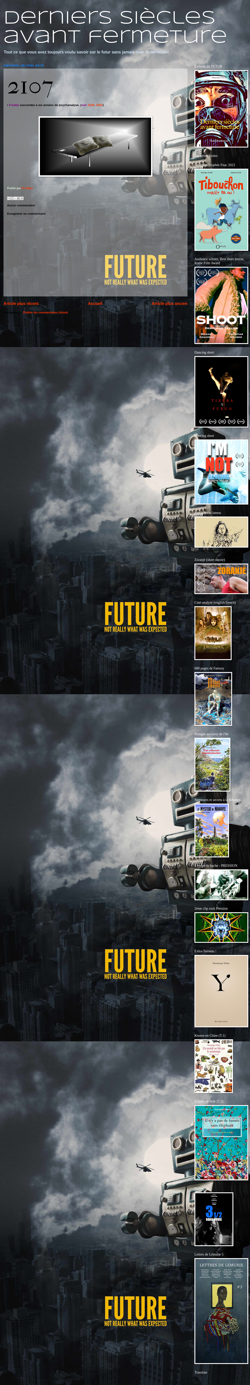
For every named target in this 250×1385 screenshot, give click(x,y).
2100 (91, 105)
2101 (99, 105)
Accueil (95, 303)
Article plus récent (21, 303)
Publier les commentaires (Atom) (45, 312)
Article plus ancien (170, 303)
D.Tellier (27, 188)
